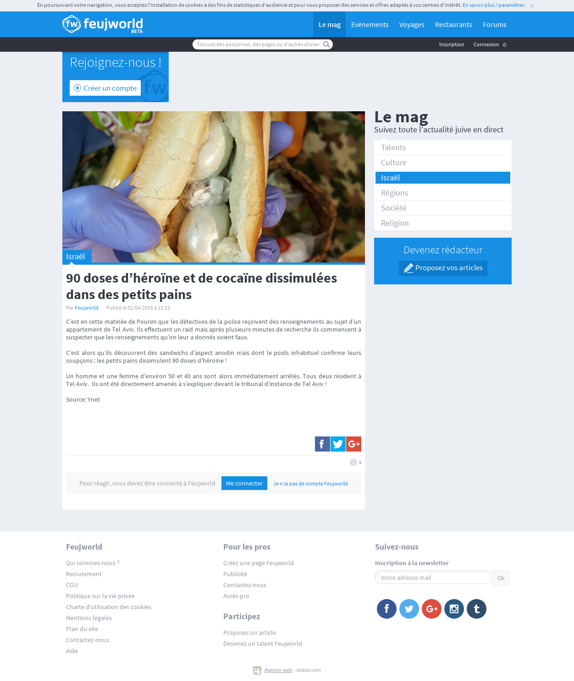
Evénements (370, 24)
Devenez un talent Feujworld (262, 643)
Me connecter (244, 483)
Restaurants (453, 24)
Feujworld (87, 307)
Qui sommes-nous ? (93, 563)
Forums (495, 24)
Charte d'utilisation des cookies (108, 607)
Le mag (330, 24)
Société (394, 207)
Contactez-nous (87, 640)
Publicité (235, 574)
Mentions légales (89, 618)
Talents (393, 147)
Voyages (412, 24)
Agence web (279, 670)
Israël (390, 177)
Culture (394, 162)
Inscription (451, 44)
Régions (394, 192)
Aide (72, 651)
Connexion (486, 44)
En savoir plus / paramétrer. (494, 4)
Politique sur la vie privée (100, 596)
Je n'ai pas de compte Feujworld (310, 483)
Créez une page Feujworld (258, 563)
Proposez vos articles (449, 267)
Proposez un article (249, 632)
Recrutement (84, 574)
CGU (72, 585)
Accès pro (236, 596)
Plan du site (82, 629)
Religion (395, 223)
